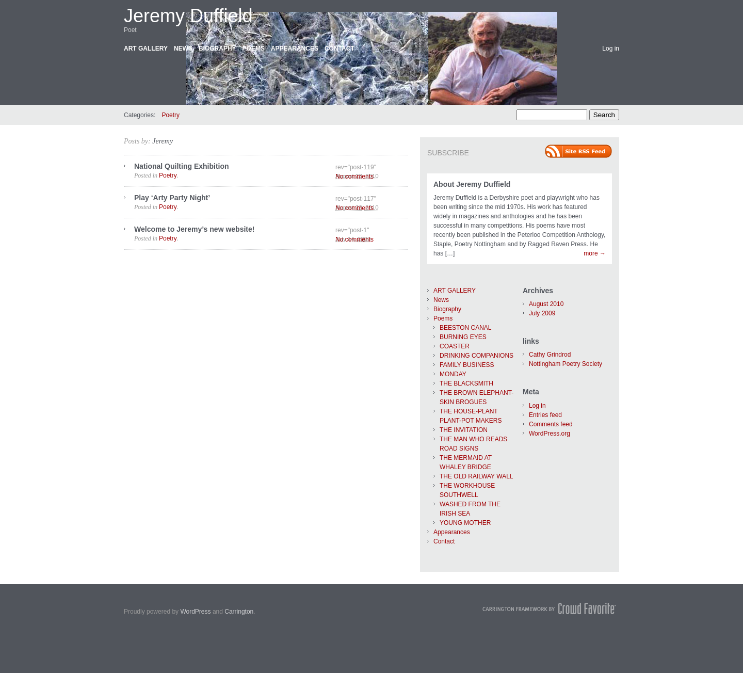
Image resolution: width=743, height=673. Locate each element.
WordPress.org (549, 433)
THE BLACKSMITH (466, 383)
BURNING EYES (463, 337)
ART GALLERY (146, 48)
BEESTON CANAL (465, 327)
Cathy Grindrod (550, 354)
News (183, 48)
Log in (610, 48)
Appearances (294, 48)
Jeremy (162, 141)
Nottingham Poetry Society (565, 363)
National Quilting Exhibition (181, 166)
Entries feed (545, 415)
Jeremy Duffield (188, 15)
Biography (217, 48)
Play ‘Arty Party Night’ (172, 198)
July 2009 (542, 313)
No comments (354, 176)
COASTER (455, 346)
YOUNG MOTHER (465, 522)
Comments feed (551, 424)
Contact (339, 48)
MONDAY (453, 374)
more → (595, 253)
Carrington (238, 611)
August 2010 (546, 304)
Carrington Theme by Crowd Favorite (549, 608)
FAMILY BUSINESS (467, 364)
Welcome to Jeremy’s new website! (194, 229)
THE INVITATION (464, 430)
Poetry (170, 115)
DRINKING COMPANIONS (476, 355)
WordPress (195, 611)
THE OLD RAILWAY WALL (476, 476)
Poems (254, 48)
